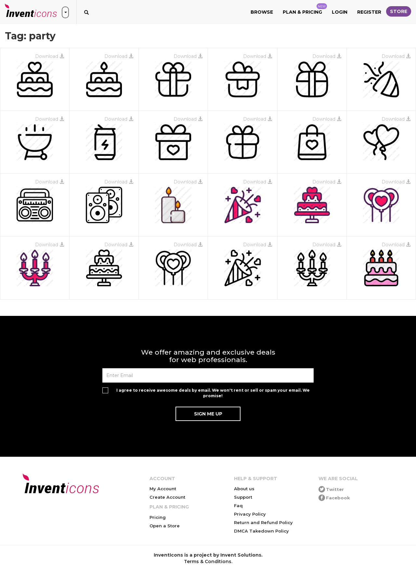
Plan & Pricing (305, 9)
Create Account (167, 497)
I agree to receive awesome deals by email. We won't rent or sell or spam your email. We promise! (213, 393)
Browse (262, 12)
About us (244, 488)
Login (339, 12)
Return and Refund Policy (263, 522)
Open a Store (165, 525)
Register (369, 12)
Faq (238, 505)
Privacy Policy (250, 514)
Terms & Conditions (207, 561)
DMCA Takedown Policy (261, 531)
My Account (163, 488)
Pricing (158, 517)
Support (243, 497)
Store (398, 11)
